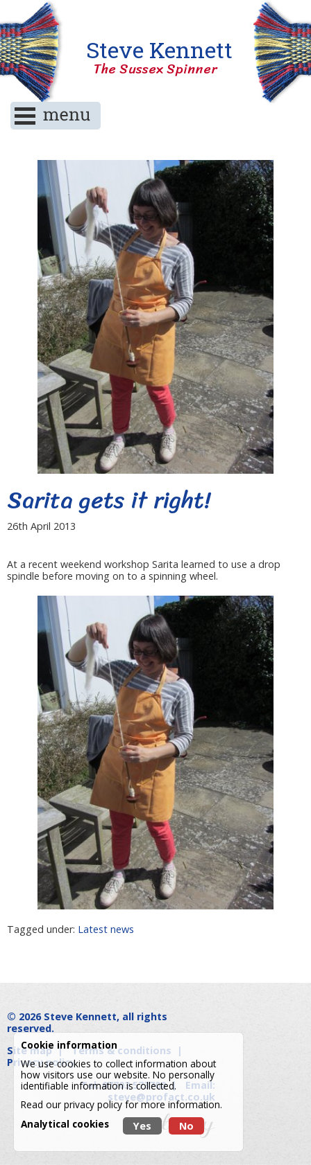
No (186, 1125)
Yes (142, 1125)
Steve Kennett (155, 58)
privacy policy (93, 1104)
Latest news (106, 929)
